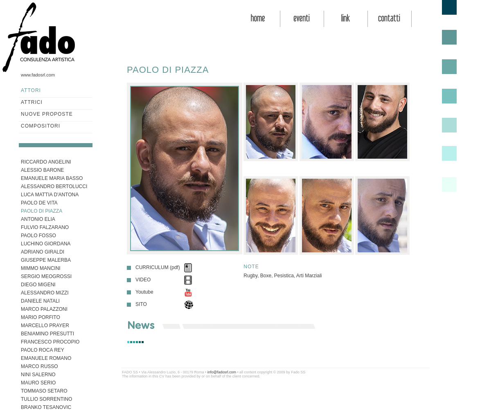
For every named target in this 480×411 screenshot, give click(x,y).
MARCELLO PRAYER (45, 325)
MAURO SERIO (38, 383)
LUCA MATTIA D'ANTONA (50, 195)
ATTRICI (32, 102)
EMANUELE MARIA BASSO (52, 178)
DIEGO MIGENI (38, 284)
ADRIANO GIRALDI (42, 252)
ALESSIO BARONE (42, 170)
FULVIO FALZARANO (45, 227)
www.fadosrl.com (38, 74)
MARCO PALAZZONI (44, 309)
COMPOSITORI (40, 126)
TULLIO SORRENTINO (46, 399)
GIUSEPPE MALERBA (46, 260)
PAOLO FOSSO (38, 235)
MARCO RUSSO (39, 366)
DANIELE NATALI (40, 301)
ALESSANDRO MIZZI (45, 293)
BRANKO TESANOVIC (46, 407)
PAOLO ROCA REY (42, 350)
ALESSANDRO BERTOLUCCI (54, 186)
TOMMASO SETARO (44, 391)
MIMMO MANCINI (41, 268)
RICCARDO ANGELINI (46, 162)
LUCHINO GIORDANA (45, 244)
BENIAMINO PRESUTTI (47, 334)
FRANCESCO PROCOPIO (50, 342)
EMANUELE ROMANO (46, 358)
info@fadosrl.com (221, 372)
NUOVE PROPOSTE (47, 114)
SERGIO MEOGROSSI (46, 276)
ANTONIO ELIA (38, 219)
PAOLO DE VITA (39, 203)
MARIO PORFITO (40, 317)
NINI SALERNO (38, 374)
